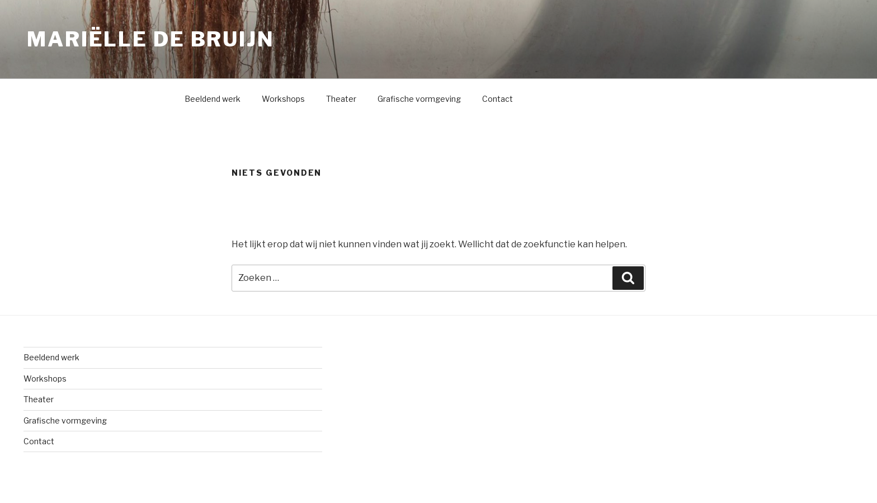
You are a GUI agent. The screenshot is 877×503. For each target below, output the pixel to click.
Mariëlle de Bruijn (151, 39)
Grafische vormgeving (419, 99)
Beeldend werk (213, 99)
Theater (341, 99)
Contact (497, 99)
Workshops (283, 99)
